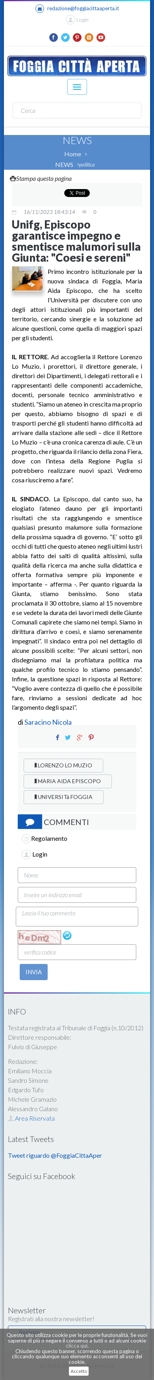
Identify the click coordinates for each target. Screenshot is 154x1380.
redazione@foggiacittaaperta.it (77, 8)
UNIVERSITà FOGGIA (64, 796)
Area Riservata (31, 1118)
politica (87, 164)
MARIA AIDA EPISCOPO (68, 781)
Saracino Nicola (48, 722)
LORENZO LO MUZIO (63, 765)
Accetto (79, 1371)
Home (72, 154)
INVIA (34, 971)
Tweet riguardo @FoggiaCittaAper (55, 1155)
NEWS (64, 164)
